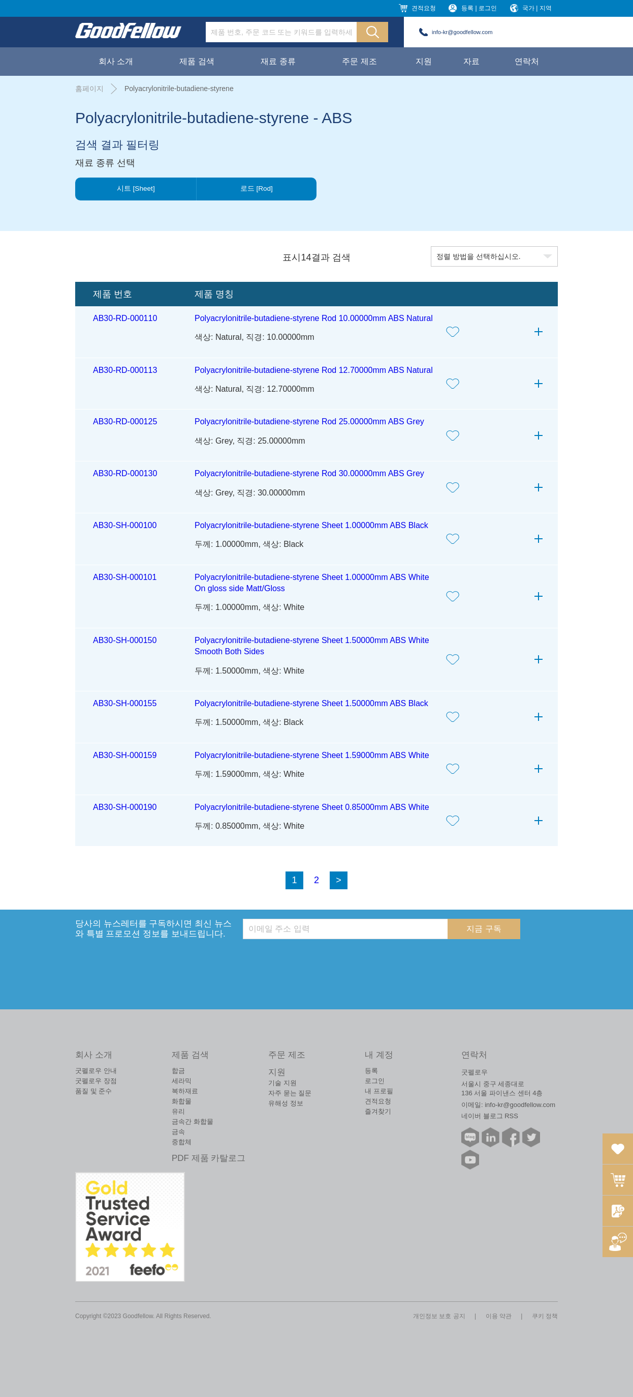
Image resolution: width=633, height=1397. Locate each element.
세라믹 (182, 1081)
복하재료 (185, 1091)
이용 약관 (499, 1316)
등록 (371, 1070)
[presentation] (320, 959)
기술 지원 (282, 1083)
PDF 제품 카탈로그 (208, 1158)
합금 (178, 1070)
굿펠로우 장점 (96, 1081)
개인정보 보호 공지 (439, 1316)
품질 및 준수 (93, 1091)
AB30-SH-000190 (124, 807)
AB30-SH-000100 (124, 525)
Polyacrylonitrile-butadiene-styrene (179, 88)
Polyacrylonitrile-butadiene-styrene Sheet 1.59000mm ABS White (312, 755)
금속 (178, 1132)
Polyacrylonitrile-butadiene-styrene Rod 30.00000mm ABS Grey (309, 473)
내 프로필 (379, 1091)
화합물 (182, 1101)
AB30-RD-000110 (125, 318)
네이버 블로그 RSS (489, 1116)
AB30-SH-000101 (124, 577)
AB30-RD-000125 (125, 421)
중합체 (182, 1142)
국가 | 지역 (537, 8)
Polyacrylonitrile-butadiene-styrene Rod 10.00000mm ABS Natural (314, 318)
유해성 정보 (285, 1103)
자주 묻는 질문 (289, 1093)
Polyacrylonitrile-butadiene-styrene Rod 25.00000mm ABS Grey (309, 421)
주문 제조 (359, 61)
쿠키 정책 (545, 1316)
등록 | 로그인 (479, 8)
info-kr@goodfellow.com (462, 32)
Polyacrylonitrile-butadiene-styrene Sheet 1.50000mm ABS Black (311, 703)
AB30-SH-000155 (124, 703)
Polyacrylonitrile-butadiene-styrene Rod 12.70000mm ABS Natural (314, 370)
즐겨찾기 (378, 1111)
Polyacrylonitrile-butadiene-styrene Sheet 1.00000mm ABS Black (311, 525)
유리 (178, 1111)
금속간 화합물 (192, 1121)
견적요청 (424, 8)
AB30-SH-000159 (124, 755)
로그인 (375, 1081)
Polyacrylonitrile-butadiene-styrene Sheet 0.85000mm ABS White (312, 807)
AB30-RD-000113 (125, 370)
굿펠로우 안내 (96, 1070)
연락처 (527, 61)
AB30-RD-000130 (125, 473)
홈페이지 (89, 88)
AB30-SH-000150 (124, 640)
